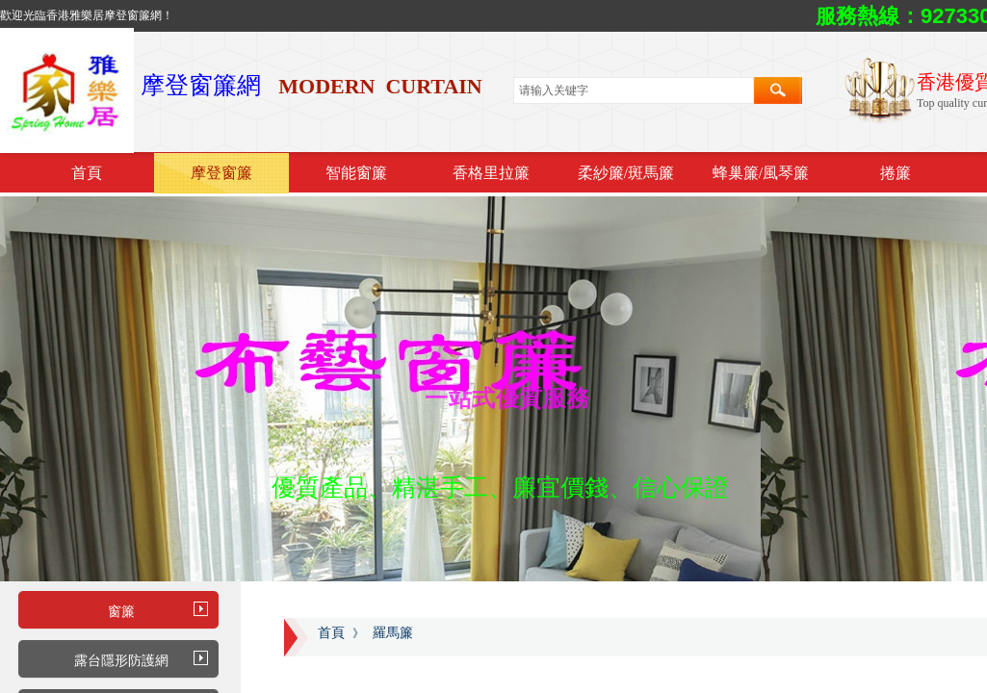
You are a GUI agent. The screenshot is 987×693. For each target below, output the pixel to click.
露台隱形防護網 (121, 661)
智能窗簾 (356, 173)
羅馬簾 (393, 633)
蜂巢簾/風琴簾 (761, 173)
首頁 (86, 173)
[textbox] (633, 90)
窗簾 (121, 611)
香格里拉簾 (491, 173)
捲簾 (895, 173)
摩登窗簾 (221, 173)
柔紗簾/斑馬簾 (626, 173)
